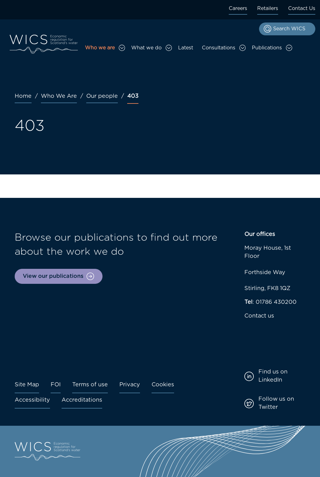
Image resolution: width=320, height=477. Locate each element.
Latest (185, 47)
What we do (146, 47)
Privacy (129, 385)
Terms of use (90, 385)
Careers (238, 8)
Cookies (163, 385)
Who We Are (59, 96)
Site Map (27, 385)
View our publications (53, 276)
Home (23, 96)
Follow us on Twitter (276, 403)
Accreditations (82, 400)
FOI (56, 385)
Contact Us (301, 8)
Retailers (267, 8)
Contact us (259, 316)
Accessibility (32, 400)
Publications (267, 47)
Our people (102, 96)
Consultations (218, 47)
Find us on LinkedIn (273, 376)
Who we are (100, 47)
